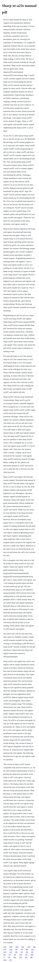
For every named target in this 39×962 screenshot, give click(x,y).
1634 (22, 947)
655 (26, 957)
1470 (10, 952)
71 (4, 957)
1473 (20, 957)
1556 (4, 947)
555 (9, 957)
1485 (31, 954)
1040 (16, 947)
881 (16, 952)
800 (31, 957)
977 (10, 954)
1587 (28, 947)
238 (10, 960)
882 (34, 947)
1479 (20, 954)
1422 (4, 960)
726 (22, 949)
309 (27, 952)
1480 (10, 947)
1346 (10, 949)
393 (32, 952)
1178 (4, 952)
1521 (32, 949)
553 (22, 952)
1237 (4, 949)
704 (26, 954)
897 (16, 949)
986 (27, 949)
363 (4, 954)
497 (15, 954)
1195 (14, 957)
